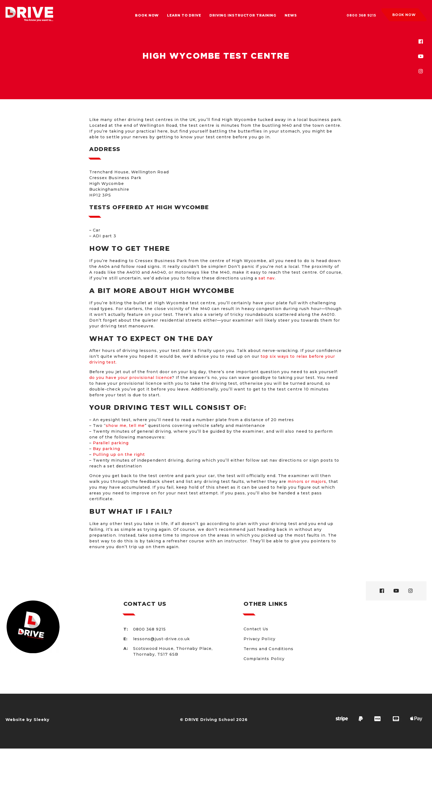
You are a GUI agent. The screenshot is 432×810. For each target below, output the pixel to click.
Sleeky (41, 719)
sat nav (266, 278)
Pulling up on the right (119, 454)
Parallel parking (111, 442)
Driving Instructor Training (242, 15)
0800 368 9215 (361, 15)
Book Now (147, 15)
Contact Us (256, 628)
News (291, 15)
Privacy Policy (260, 638)
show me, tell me (125, 425)
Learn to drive (184, 15)
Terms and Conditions (268, 648)
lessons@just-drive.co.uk (161, 638)
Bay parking (106, 448)
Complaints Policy (264, 658)
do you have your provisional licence (130, 377)
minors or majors (307, 481)
